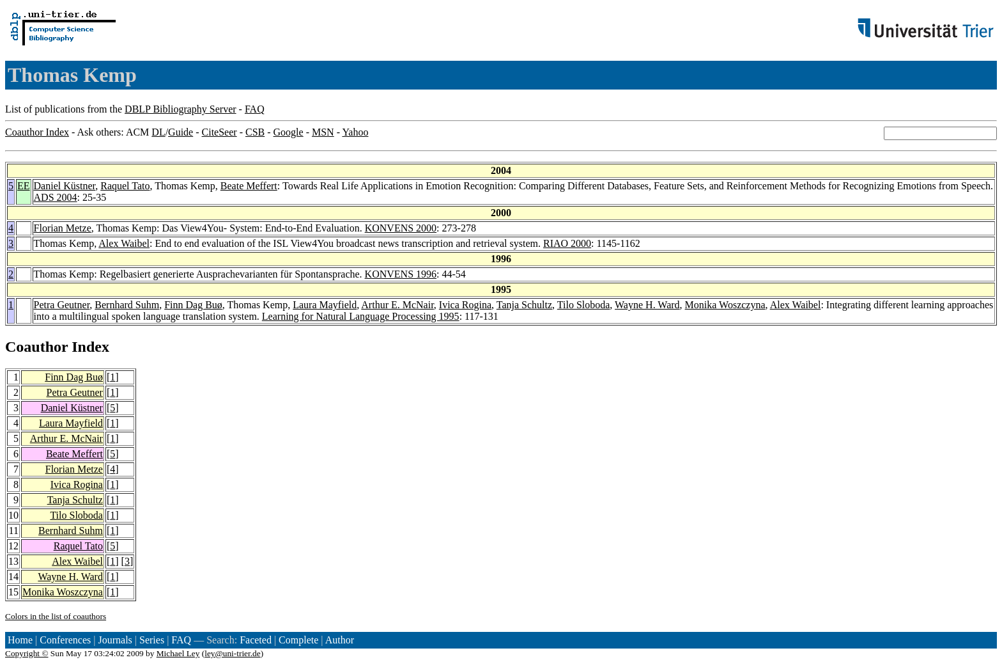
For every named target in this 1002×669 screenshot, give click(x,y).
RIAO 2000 (567, 243)
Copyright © (27, 653)
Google (289, 132)
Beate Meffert (248, 185)
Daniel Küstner (65, 185)
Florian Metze (62, 228)
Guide (180, 132)
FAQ (255, 109)
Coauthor (36, 346)
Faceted (256, 639)
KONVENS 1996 (400, 274)
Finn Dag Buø (193, 304)
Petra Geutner (62, 304)
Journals (115, 639)
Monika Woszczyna (725, 304)
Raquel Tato (125, 185)
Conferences (65, 639)
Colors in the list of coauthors (55, 616)
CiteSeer (219, 132)
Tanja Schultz (524, 304)
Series (151, 639)
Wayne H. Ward (647, 304)
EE (23, 185)
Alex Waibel (124, 243)
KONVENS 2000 (400, 228)
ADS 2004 (55, 197)
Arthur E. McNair (397, 304)
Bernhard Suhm (127, 304)
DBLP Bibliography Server (180, 109)
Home (20, 639)
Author (339, 639)
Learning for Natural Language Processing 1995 (360, 316)
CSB (255, 132)
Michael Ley (178, 653)
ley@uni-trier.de (232, 653)
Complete (298, 639)
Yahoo (355, 132)
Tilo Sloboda (583, 304)
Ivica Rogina (465, 304)
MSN (323, 132)
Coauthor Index (37, 132)
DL (158, 132)
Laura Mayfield (325, 304)
